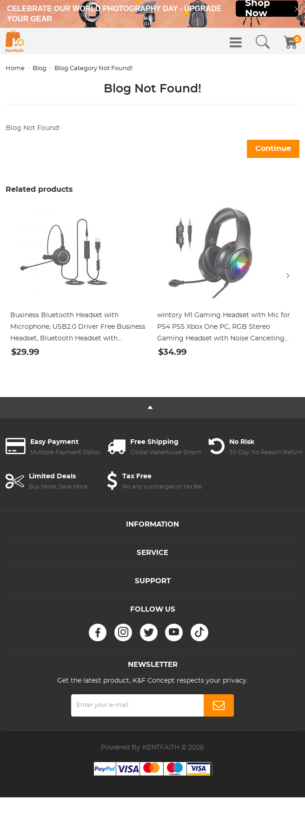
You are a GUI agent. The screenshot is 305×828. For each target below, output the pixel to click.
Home (15, 68)
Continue (273, 148)
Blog (39, 68)
